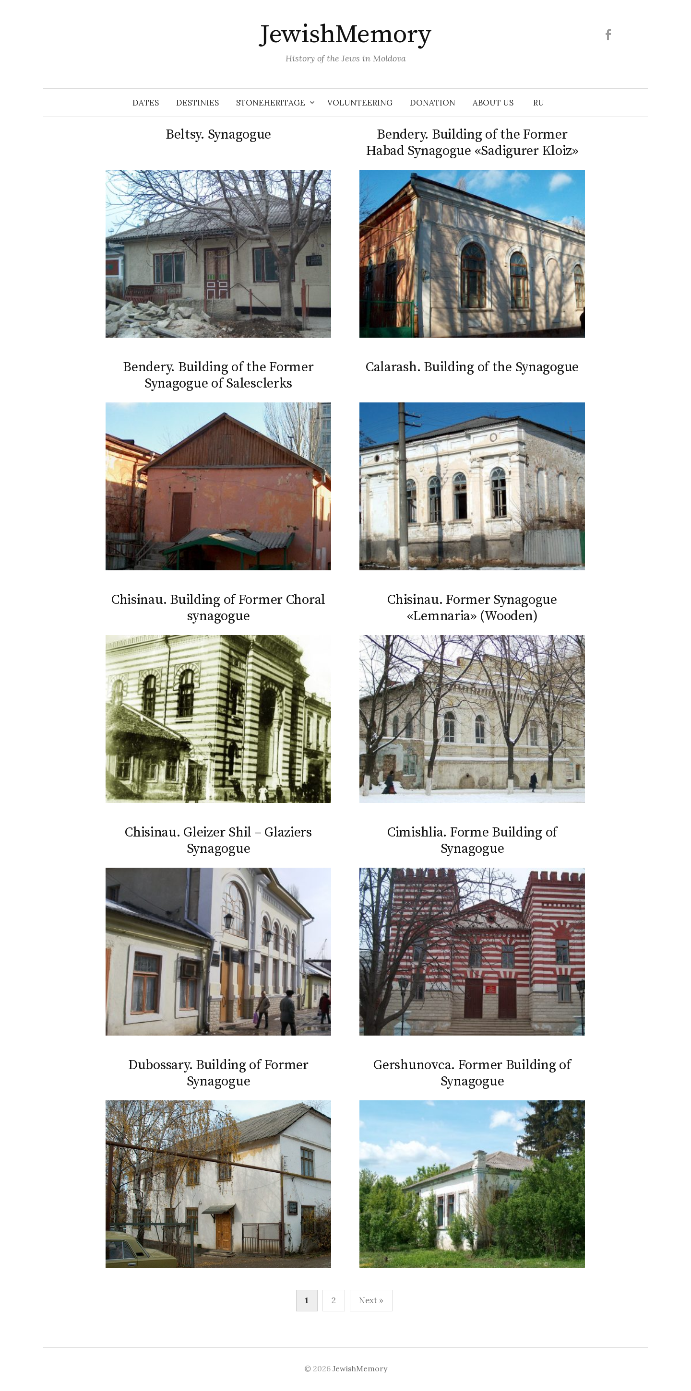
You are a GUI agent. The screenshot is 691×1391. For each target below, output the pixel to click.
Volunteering (360, 102)
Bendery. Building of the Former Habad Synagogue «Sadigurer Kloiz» (472, 142)
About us (493, 102)
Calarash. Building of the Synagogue (472, 367)
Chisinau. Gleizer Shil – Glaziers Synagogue (218, 840)
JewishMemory (345, 34)
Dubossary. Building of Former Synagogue (218, 1073)
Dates (145, 102)
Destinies (197, 102)
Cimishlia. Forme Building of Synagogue (472, 840)
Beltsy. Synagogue (218, 134)
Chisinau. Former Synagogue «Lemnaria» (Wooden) (472, 608)
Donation (432, 102)
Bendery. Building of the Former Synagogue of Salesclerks (218, 375)
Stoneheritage (270, 102)
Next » (371, 1300)
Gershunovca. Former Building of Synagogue (472, 1073)
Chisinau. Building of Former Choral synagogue (218, 608)
